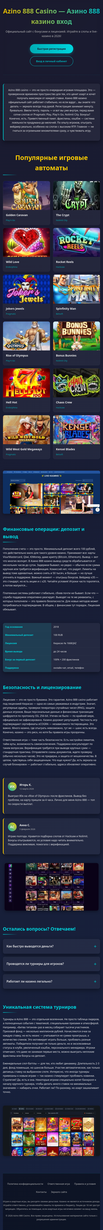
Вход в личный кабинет (51, 61)
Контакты (41, 1192)
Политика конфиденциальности (25, 1183)
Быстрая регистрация (51, 48)
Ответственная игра (59, 1183)
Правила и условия (85, 1183)
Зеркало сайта (59, 1192)
